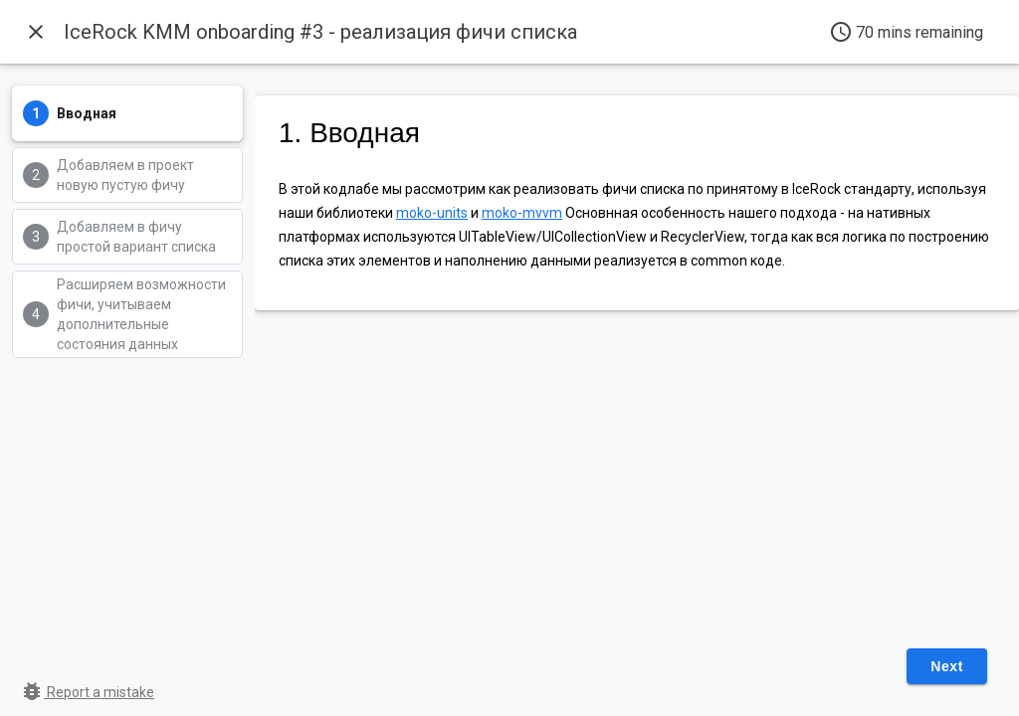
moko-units (432, 213)
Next (946, 666)
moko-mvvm (522, 213)
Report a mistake (87, 692)
